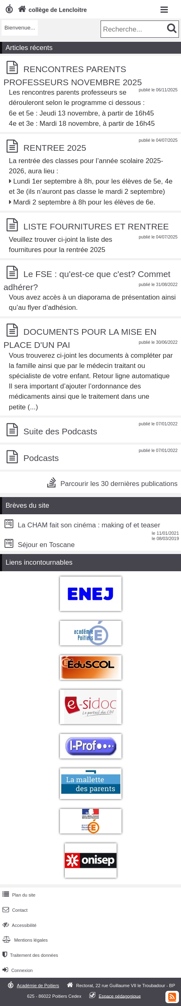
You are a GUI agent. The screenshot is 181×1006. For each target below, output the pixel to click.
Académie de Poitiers (38, 985)
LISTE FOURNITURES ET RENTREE (96, 226)
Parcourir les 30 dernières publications (118, 484)
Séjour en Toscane (38, 545)
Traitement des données (29, 955)
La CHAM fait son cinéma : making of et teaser (81, 525)
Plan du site (18, 894)
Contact (14, 910)
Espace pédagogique (120, 995)
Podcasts (41, 458)
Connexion (16, 970)
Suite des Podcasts (60, 431)
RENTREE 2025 (54, 147)
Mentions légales (24, 940)
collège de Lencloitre (51, 10)
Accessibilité (19, 925)
